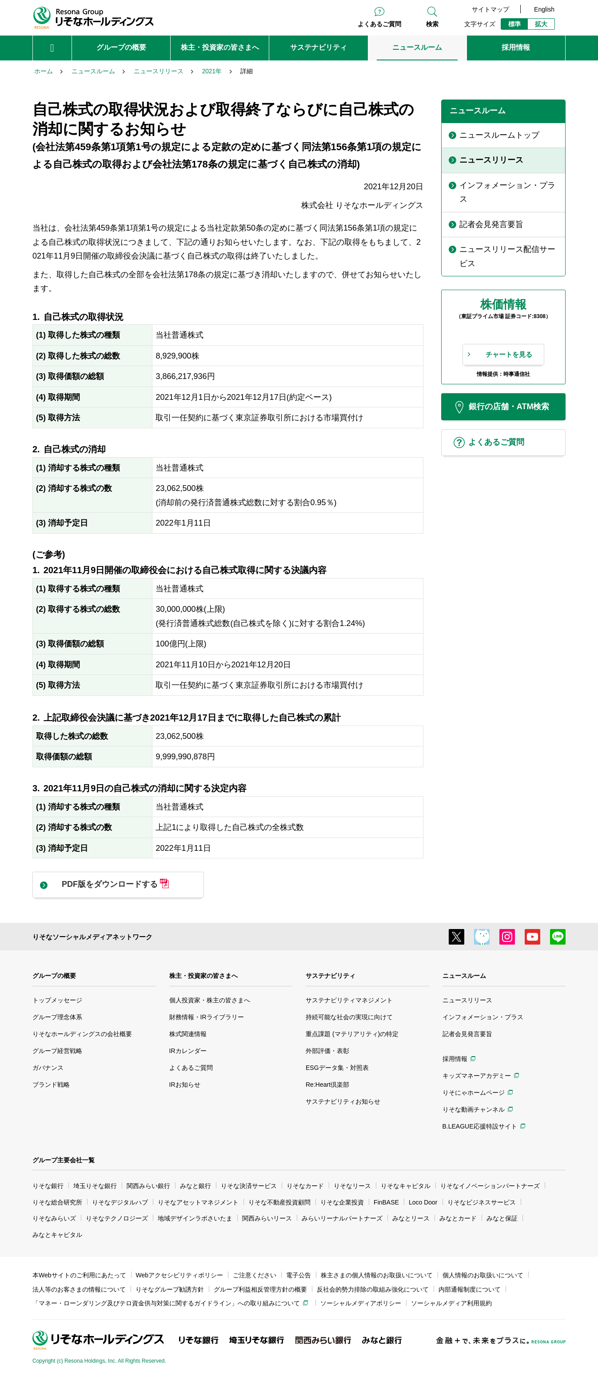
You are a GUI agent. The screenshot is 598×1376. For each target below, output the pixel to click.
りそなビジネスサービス (481, 1202)
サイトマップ (490, 9)
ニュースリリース (467, 1000)
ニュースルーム (464, 975)
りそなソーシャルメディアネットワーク (92, 937)
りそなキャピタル (406, 1185)
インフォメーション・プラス (483, 1017)
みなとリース (411, 1218)
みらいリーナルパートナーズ (342, 1218)
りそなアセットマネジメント (198, 1202)
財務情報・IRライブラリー (206, 1017)
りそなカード (305, 1185)
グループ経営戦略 (57, 1050)
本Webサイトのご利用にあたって (79, 1275)
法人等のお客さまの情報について (79, 1289)
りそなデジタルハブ (120, 1202)
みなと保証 (502, 1218)
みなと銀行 (195, 1185)
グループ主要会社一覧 (63, 1160)
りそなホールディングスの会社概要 (82, 1033)
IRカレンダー (188, 1050)
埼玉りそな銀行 (95, 1185)
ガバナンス (48, 1067)
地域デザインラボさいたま (195, 1218)
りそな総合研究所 (57, 1202)
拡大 (541, 24)
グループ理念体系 (57, 1017)
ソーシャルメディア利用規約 (451, 1303)
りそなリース (352, 1185)
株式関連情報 (188, 1033)
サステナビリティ (330, 975)
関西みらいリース (267, 1218)
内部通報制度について (470, 1289)
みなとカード (458, 1218)
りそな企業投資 (342, 1202)
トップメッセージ (57, 1000)
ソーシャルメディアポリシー (360, 1303)
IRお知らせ (184, 1084)
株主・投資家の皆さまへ (203, 975)
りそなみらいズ (54, 1218)
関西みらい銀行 (148, 1185)
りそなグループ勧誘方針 (170, 1289)
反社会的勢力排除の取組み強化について (373, 1289)
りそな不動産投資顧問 (279, 1202)
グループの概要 (54, 975)
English (544, 9)
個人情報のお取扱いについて (483, 1275)
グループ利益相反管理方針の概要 (260, 1289)
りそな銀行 (48, 1185)
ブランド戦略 (51, 1084)
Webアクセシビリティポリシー (179, 1275)
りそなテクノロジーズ (117, 1218)
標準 (514, 24)
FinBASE (386, 1202)
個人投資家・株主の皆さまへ (209, 1000)
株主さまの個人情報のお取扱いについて (377, 1275)
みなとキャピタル (57, 1234)
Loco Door (423, 1202)
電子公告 (298, 1275)
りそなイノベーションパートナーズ (490, 1185)
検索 (432, 24)
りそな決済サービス (249, 1185)
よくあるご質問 (379, 24)
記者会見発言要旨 (467, 1033)
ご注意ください (254, 1275)
